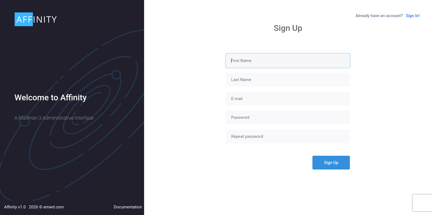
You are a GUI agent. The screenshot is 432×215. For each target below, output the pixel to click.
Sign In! (413, 15)
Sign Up (331, 162)
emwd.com (53, 207)
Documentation (128, 207)
